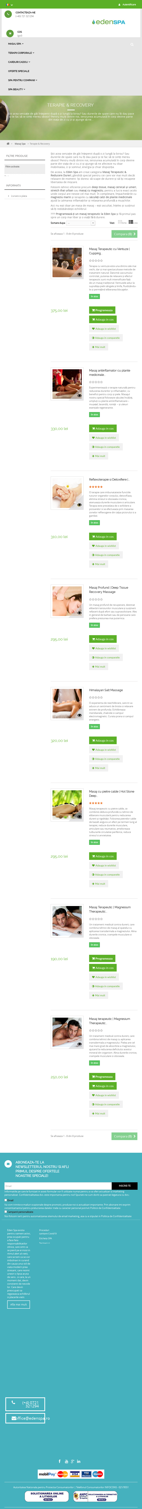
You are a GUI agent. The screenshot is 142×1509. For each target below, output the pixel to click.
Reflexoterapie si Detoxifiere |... (109, 479)
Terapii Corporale (20, 53)
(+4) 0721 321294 (30, 1406)
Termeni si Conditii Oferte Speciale (46, 1269)
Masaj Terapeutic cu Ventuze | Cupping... (109, 251)
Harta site (44, 1307)
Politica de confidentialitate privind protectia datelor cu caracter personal (24, 273)
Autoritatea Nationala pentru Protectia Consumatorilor (43, 1489)
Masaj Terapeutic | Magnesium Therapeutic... (110, 909)
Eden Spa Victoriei (20, 196)
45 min (14, 224)
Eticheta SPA (45, 1238)
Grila (122, 222)
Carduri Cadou (18, 62)
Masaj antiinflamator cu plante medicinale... (109, 373)
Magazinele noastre (22, 282)
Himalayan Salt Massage (106, 690)
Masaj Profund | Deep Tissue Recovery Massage (108, 590)
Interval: (8, 180)
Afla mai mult (18, 1304)
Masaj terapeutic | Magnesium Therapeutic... (109, 1021)
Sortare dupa (58, 223)
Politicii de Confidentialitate (105, 1208)
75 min (14, 219)
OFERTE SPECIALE (18, 71)
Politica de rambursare (23, 263)
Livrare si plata (19, 249)
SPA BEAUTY (15, 89)
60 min (14, 209)
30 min (14, 214)
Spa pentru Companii (21, 80)
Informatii (13, 239)
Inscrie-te (125, 1186)
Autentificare (126, 4)
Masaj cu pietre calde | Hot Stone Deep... (111, 794)
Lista (133, 222)
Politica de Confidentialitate (116, 1216)
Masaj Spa (14, 43)
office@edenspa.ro (32, 1420)
